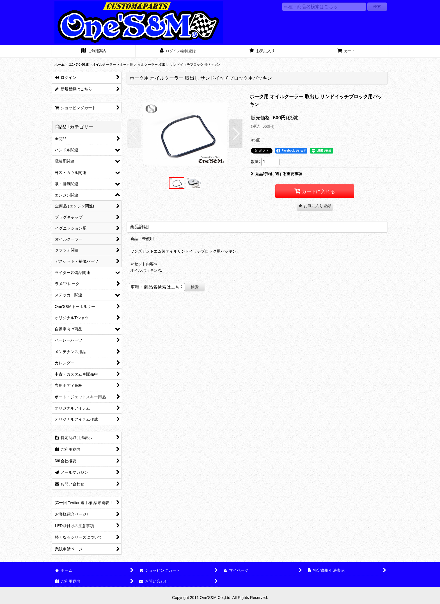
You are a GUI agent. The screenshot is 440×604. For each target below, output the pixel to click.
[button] (134, 133)
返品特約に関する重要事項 (276, 173)
